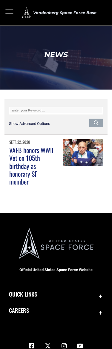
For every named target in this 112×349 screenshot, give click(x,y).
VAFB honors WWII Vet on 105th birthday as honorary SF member (31, 166)
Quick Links (23, 294)
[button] (9, 12)
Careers (19, 310)
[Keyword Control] (56, 110)
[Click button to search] (96, 122)
